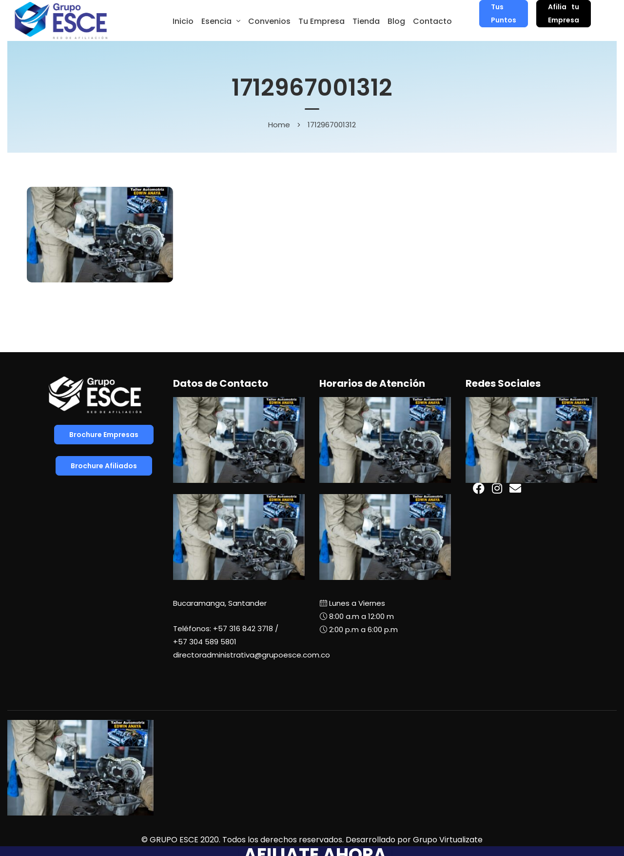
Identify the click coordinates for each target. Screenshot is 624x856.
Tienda (366, 21)
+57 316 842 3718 (243, 628)
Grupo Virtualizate (448, 839)
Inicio (183, 21)
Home (279, 124)
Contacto (432, 21)
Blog (396, 21)
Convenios (269, 21)
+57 (204, 642)
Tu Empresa (321, 21)
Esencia (216, 21)
